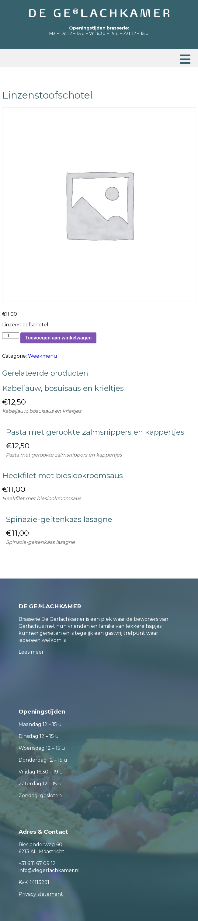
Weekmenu (42, 356)
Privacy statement (41, 894)
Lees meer (31, 652)
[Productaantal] (10, 335)
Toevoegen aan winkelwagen (58, 337)
